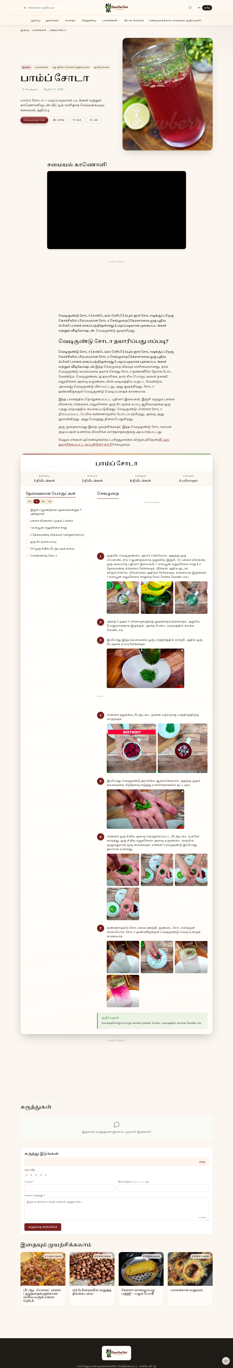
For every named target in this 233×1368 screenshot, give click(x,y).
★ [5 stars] (45, 1175)
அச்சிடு (58, 119)
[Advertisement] (116, 286)
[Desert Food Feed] (116, 8)
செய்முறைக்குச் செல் (34, 119)
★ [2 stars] (31, 1175)
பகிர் (94, 119)
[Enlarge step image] (123, 597)
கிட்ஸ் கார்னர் (134, 20)
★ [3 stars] (36, 1175)
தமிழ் (207, 7)
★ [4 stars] (41, 1175)
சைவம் (71, 20)
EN (199, 7)
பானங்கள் (110, 20)
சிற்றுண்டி (89, 20)
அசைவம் (52, 20)
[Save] (77, 120)
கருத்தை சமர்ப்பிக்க (42, 1226)
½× (29, 501)
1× (36, 501)
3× (49, 501)
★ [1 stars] (26, 1175)
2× (43, 501)
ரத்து (202, 1161)
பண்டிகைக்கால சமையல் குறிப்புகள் (175, 20)
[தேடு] (25, 8)
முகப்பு (35, 20)
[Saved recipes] (190, 8)
